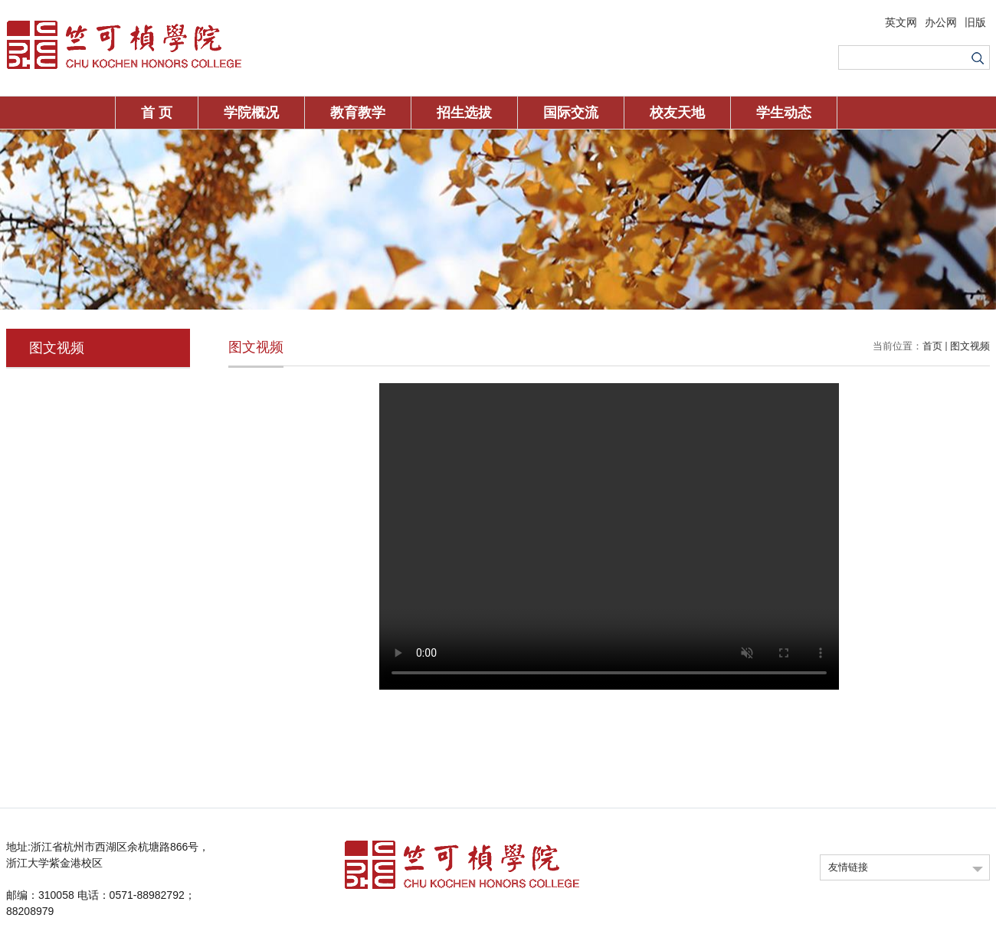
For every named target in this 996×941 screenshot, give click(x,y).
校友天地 (677, 112)
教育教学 (357, 112)
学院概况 (251, 112)
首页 (932, 346)
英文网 (901, 22)
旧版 (975, 22)
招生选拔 (464, 112)
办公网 (941, 22)
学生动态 (783, 112)
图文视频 (970, 346)
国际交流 (570, 112)
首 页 (156, 112)
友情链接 (848, 867)
